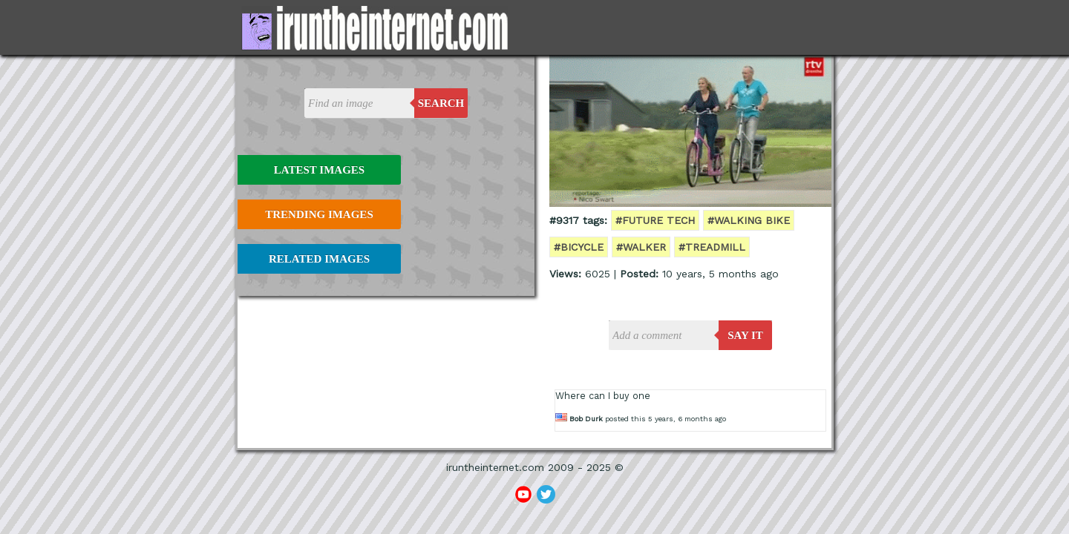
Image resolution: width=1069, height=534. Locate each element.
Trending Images (319, 214)
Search (441, 103)
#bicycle (579, 247)
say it (745, 335)
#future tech (655, 220)
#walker (641, 247)
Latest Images (319, 170)
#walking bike (748, 220)
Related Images (319, 259)
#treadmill (712, 247)
